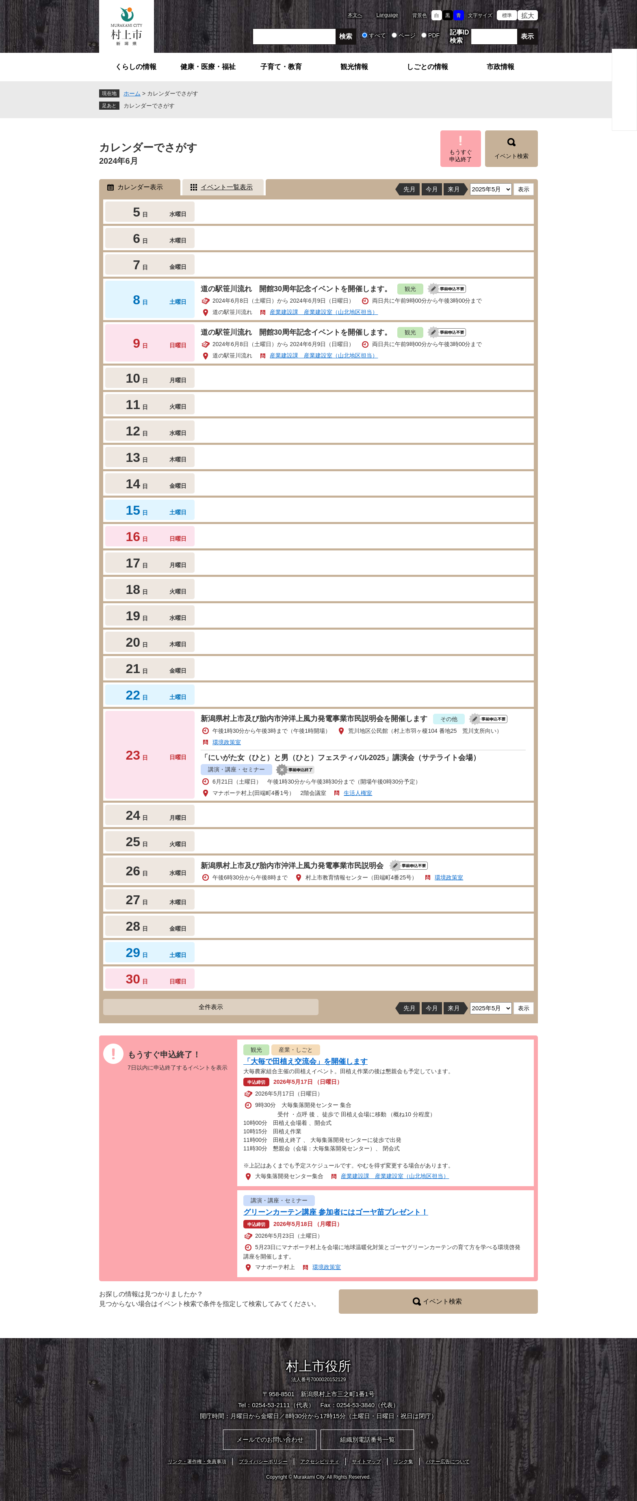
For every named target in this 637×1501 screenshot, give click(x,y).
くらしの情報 (135, 67)
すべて (377, 35)
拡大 (527, 15)
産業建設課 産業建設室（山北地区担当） (324, 312)
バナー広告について (448, 1461)
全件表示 (211, 1006)
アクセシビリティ (319, 1461)
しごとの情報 (427, 67)
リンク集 (403, 1461)
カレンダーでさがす (149, 105)
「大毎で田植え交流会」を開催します (305, 1061)
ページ (407, 35)
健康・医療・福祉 (208, 67)
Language (387, 15)
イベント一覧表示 (227, 187)
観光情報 (354, 67)
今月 (432, 189)
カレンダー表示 (140, 187)
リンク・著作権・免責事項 (197, 1461)
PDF (434, 35)
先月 (409, 189)
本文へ (355, 15)
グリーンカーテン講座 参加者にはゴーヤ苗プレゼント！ (335, 1212)
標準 (507, 15)
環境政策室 (226, 742)
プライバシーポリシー (263, 1461)
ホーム (132, 93)
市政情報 (500, 67)
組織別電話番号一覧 (367, 1439)
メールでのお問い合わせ (269, 1439)
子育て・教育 (281, 67)
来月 (454, 189)
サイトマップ (366, 1461)
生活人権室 (358, 793)
